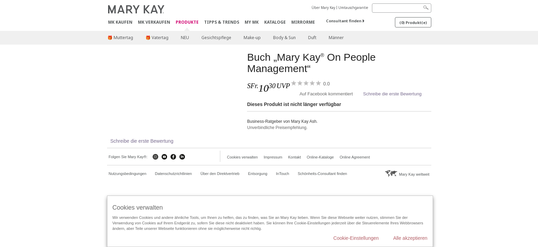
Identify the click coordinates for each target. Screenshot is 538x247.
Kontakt (294, 157)
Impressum (273, 157)
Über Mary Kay (323, 7)
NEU (185, 37)
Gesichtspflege (216, 37)
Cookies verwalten (242, 157)
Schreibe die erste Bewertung (392, 93)
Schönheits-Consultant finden (322, 174)
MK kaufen (120, 22)
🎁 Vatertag (156, 37)
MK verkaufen (154, 22)
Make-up (252, 37)
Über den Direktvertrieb (219, 174)
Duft (312, 37)
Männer (336, 37)
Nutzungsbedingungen (128, 174)
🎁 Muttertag (120, 37)
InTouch (282, 174)
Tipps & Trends (221, 22)
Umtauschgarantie (353, 7)
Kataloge (275, 22)
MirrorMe (303, 22)
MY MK (252, 22)
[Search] (401, 8)
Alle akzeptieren (410, 238)
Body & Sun (284, 37)
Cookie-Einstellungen (356, 238)
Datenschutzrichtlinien (173, 174)
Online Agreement (355, 157)
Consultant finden (343, 21)
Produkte (187, 22)
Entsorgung (257, 174)
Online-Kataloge (320, 157)
